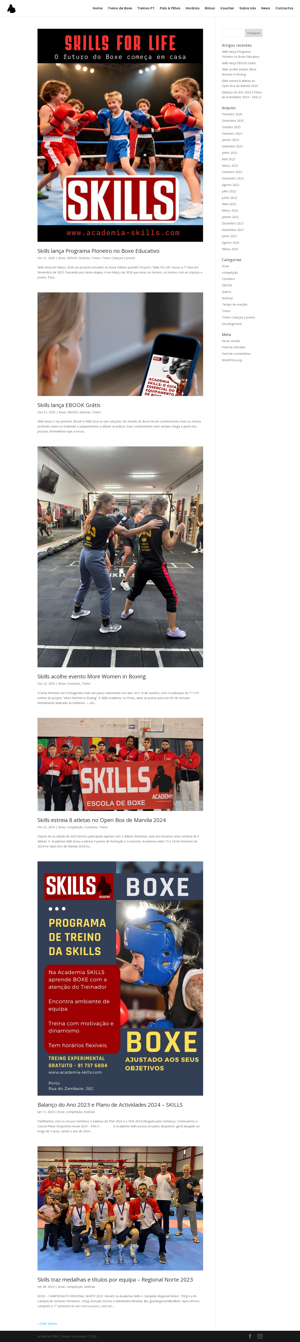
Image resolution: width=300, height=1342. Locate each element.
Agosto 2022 (230, 185)
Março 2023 (230, 166)
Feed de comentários (236, 354)
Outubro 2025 (231, 127)
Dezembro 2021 (233, 223)
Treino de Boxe (120, 8)
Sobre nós (247, 8)
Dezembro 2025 (233, 121)
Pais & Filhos (170, 8)
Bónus (210, 8)
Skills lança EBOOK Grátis (69, 405)
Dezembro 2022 (233, 178)
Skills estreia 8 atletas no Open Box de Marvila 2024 (102, 820)
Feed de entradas (233, 347)
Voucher (227, 8)
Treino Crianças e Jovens (118, 258)
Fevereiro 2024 (232, 133)
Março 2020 (230, 249)
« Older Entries (47, 1324)
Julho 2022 (229, 191)
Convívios (73, 683)
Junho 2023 (229, 153)
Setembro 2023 (232, 146)
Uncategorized (231, 324)
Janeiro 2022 (230, 217)
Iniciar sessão (231, 341)
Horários (193, 8)
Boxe (61, 258)
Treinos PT (146, 8)
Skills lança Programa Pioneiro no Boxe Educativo (98, 250)
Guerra (226, 292)
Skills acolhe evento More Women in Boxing (92, 676)
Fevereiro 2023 (232, 172)
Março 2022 (230, 210)
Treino (95, 258)
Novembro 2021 (233, 230)
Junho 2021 (229, 236)
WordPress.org (232, 360)
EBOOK (72, 258)
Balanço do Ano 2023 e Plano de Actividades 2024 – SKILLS (110, 1104)
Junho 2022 (229, 198)
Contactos (284, 8)
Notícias (84, 258)
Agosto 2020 (230, 242)
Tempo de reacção (235, 304)
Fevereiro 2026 (232, 114)
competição (75, 827)
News (265, 8)
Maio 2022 (229, 204)
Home (97, 8)
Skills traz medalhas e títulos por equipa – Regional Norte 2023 (115, 1279)
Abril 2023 (228, 159)
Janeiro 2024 (230, 140)
